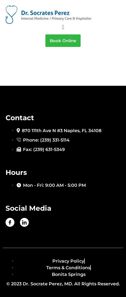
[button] (63, 27)
